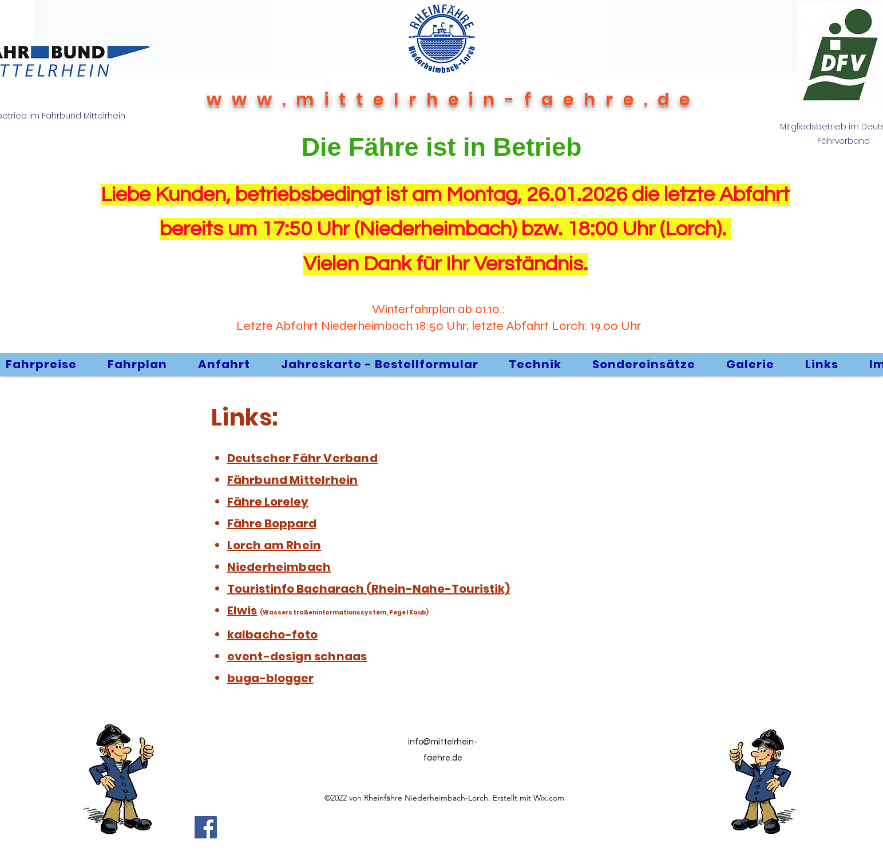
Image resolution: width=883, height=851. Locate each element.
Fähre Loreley (267, 502)
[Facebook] (206, 827)
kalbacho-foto (272, 635)
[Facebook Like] (385, 826)
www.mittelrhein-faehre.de (453, 100)
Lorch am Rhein (274, 545)
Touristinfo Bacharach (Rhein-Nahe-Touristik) (368, 589)
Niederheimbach (279, 567)
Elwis (242, 610)
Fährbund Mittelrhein (292, 480)
